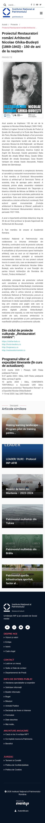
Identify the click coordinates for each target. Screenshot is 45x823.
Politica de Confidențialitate (17, 765)
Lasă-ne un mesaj (13, 663)
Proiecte (14, 24)
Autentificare (21, 811)
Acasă (4, 24)
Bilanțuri (8, 701)
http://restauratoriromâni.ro (13, 350)
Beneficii (9, 744)
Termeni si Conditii (13, 760)
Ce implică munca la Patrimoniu (18, 739)
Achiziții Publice (12, 706)
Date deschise (11, 720)
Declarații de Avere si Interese (18, 710)
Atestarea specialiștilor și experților (20, 683)
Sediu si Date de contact (15, 668)
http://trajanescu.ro (10, 347)
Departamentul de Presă (15, 673)
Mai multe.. (10, 724)
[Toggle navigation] (41, 13)
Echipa (8, 642)
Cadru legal (10, 651)
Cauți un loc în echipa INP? (17, 734)
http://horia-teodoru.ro (11, 344)
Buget (7, 697)
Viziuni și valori (11, 637)
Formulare (9, 715)
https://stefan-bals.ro (11, 341)
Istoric (8, 647)
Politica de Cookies (13, 770)
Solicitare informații (13, 687)
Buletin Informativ (12, 692)
